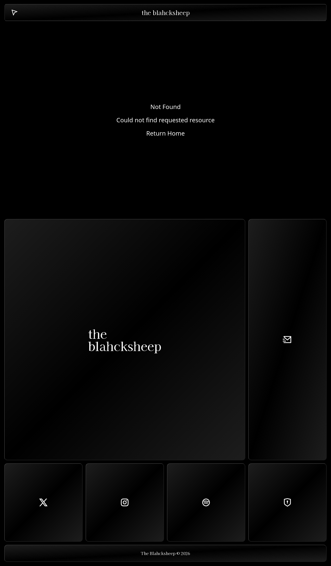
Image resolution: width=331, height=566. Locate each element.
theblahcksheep (124, 339)
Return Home (165, 133)
